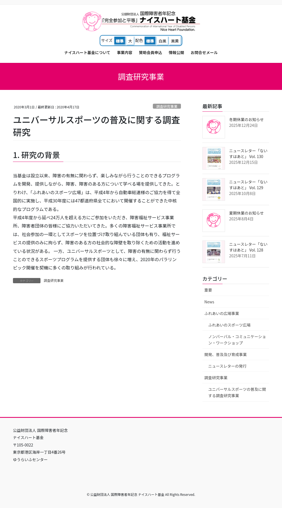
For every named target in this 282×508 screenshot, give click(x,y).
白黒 (162, 41)
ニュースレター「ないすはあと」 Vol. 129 (248, 184)
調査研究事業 (166, 106)
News (209, 301)
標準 (119, 41)
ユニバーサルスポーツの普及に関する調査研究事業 (237, 392)
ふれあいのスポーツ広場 (229, 325)
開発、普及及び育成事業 (225, 354)
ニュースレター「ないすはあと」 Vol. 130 (248, 153)
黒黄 (175, 41)
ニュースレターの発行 (227, 366)
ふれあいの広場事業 (221, 313)
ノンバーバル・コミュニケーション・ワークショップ (237, 340)
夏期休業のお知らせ (246, 213)
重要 (208, 290)
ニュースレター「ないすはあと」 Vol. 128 (248, 247)
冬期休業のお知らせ (246, 119)
